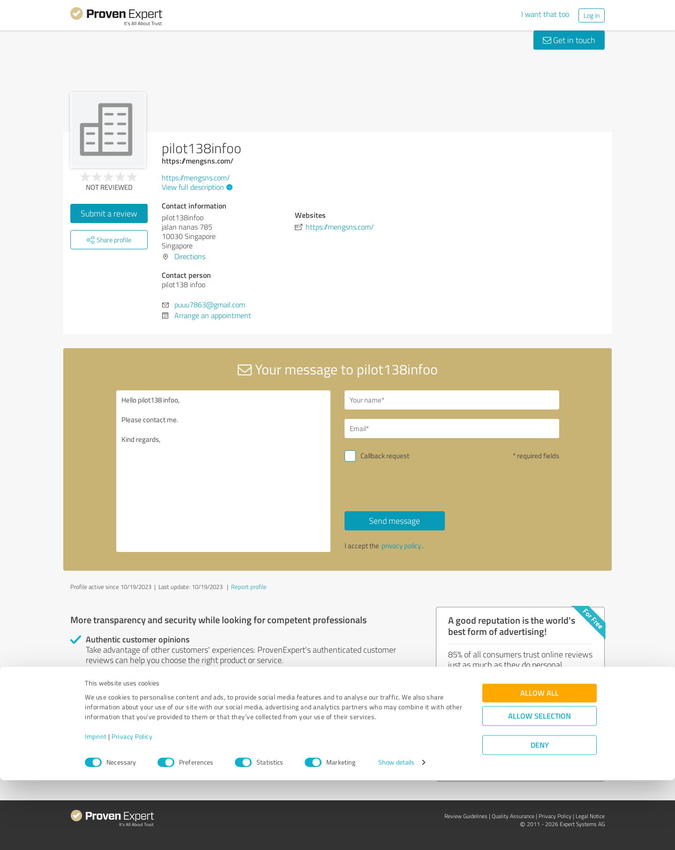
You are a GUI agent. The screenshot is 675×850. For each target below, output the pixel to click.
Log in (592, 15)
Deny (540, 815)
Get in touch (569, 39)
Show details (396, 832)
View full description (196, 187)
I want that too (545, 14)
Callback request (384, 456)
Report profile (249, 586)
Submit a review (109, 213)
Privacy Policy (132, 806)
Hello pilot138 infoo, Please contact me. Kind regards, (223, 471)
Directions (189, 256)
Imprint (96, 806)
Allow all (539, 763)
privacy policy (401, 546)
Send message (394, 520)
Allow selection (539, 786)
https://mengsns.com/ (196, 177)
